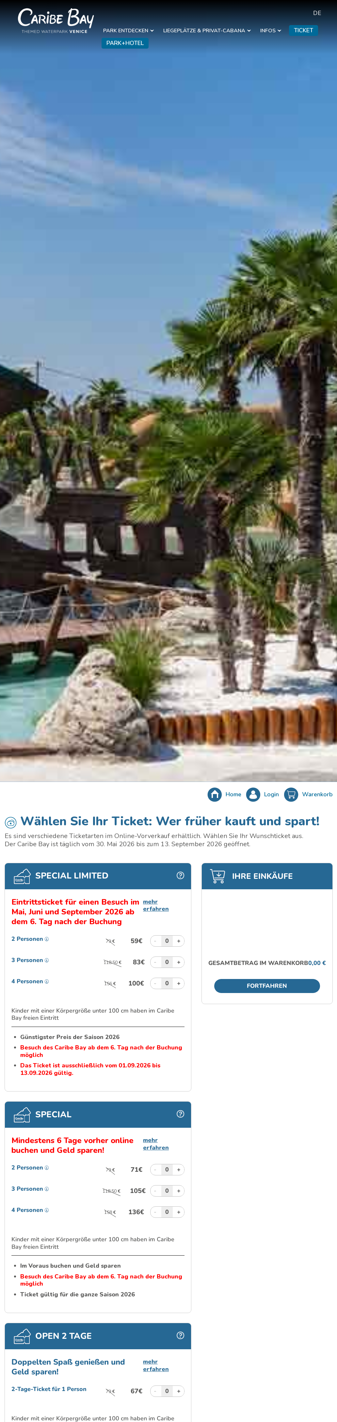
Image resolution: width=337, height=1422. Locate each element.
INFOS (270, 31)
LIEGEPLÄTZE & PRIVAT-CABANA (207, 31)
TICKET (303, 30)
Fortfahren (267, 986)
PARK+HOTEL (125, 43)
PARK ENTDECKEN (128, 31)
